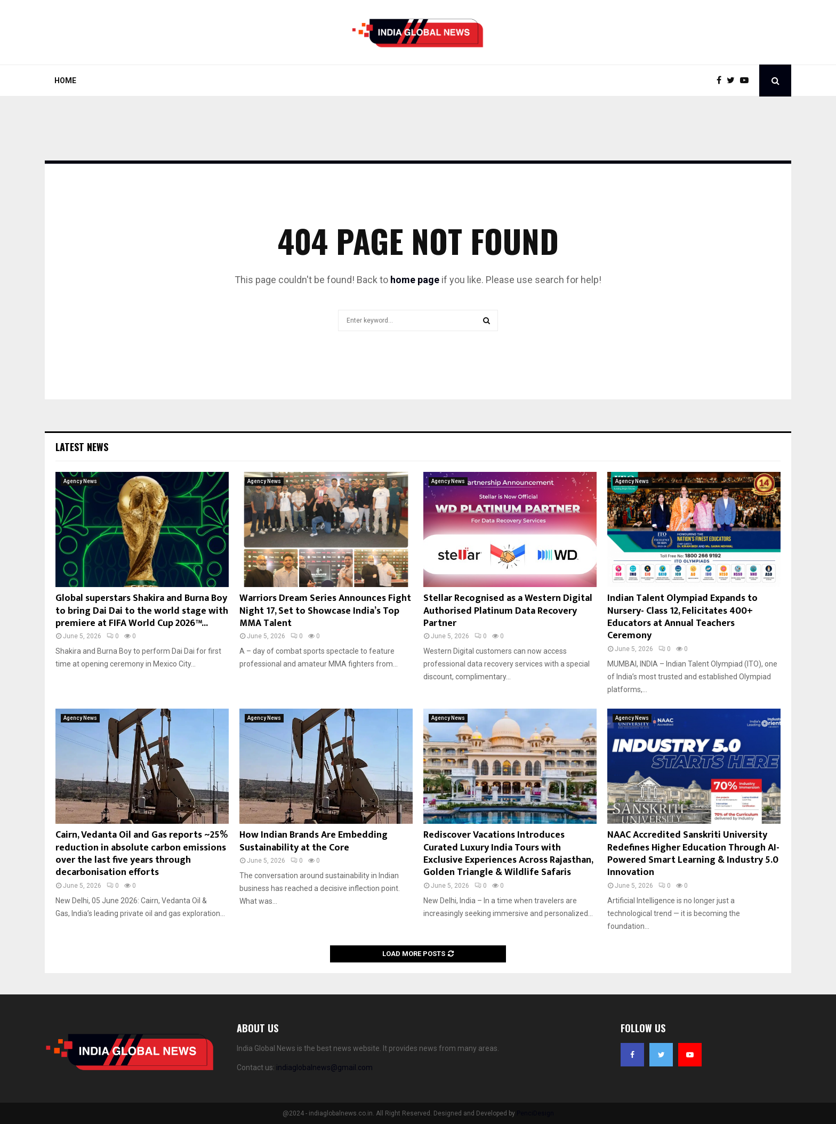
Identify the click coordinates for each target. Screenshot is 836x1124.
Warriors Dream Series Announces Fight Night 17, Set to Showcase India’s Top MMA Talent (325, 610)
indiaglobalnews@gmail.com (324, 1067)
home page (414, 279)
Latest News (81, 447)
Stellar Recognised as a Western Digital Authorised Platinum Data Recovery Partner (507, 610)
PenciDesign (535, 1113)
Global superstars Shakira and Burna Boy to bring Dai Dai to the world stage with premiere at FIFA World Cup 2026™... (141, 610)
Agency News (80, 481)
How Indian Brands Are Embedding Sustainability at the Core (313, 841)
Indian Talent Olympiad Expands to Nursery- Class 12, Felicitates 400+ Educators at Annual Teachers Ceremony (682, 617)
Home (65, 80)
